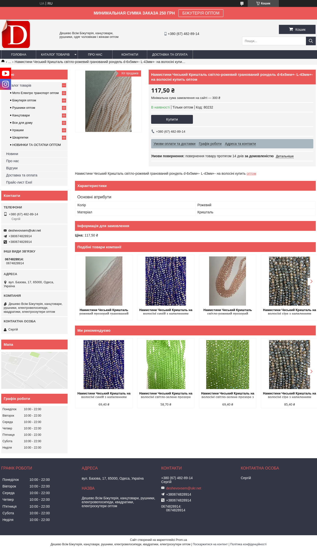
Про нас (95, 54)
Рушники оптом (23, 108)
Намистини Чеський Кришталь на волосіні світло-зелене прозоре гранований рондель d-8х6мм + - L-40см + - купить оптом (164, 396)
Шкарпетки (20, 137)
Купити (172, 119)
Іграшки (18, 130)
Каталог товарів (55, 54)
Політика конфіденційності (248, 544)
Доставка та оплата (169, 54)
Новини (12, 154)
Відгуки (12, 168)
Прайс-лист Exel (19, 182)
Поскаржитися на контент (210, 544)
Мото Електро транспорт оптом (35, 93)
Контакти (129, 54)
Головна (18, 54)
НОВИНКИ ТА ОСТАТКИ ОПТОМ (36, 145)
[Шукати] (311, 41)
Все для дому (22, 123)
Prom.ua (181, 540)
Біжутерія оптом (24, 100)
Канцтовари (21, 115)
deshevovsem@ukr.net (24, 230)
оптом (251, 173)
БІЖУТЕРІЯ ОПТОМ (200, 13)
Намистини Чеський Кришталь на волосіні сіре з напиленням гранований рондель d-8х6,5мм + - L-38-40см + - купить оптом (287, 312)
